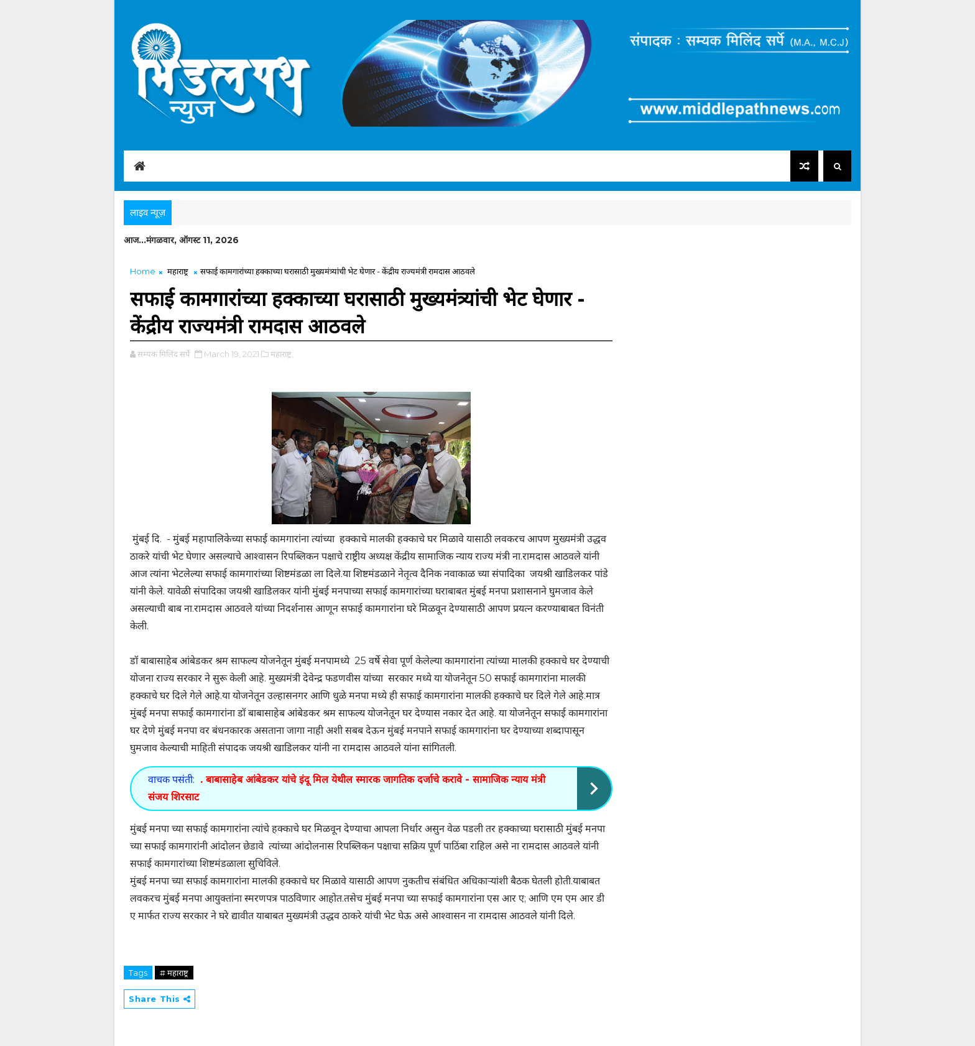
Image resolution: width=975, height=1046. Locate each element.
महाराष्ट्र (177, 271)
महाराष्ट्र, (281, 354)
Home (142, 271)
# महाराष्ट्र (174, 973)
